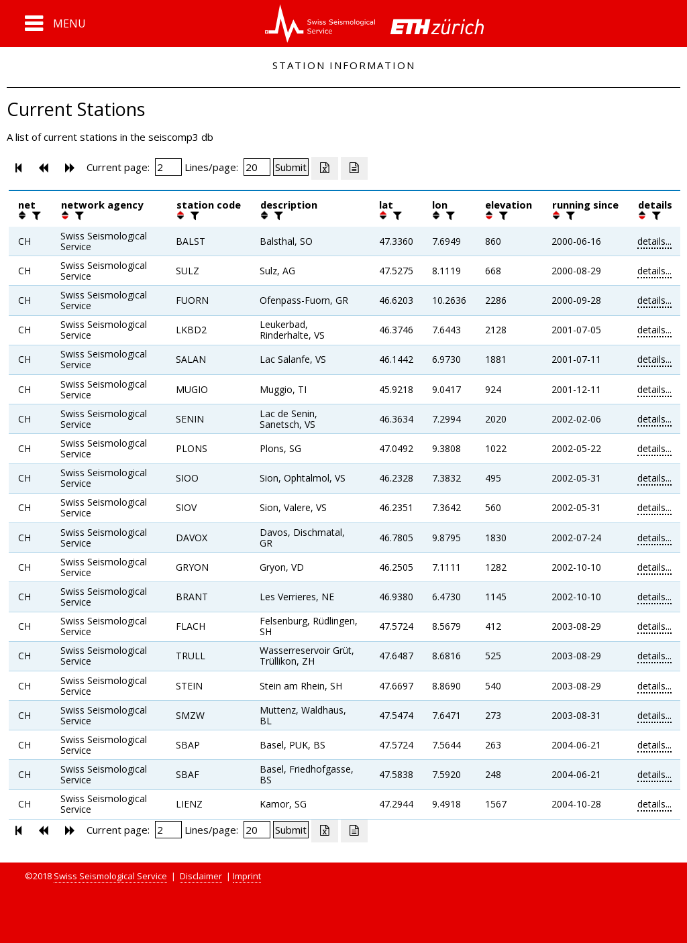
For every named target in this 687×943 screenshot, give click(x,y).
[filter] (35, 215)
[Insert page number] (168, 167)
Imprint (247, 876)
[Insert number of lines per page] (257, 167)
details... (654, 241)
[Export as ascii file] (354, 168)
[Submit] (291, 167)
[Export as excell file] (324, 168)
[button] (55, 23)
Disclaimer (201, 876)
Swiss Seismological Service (110, 876)
